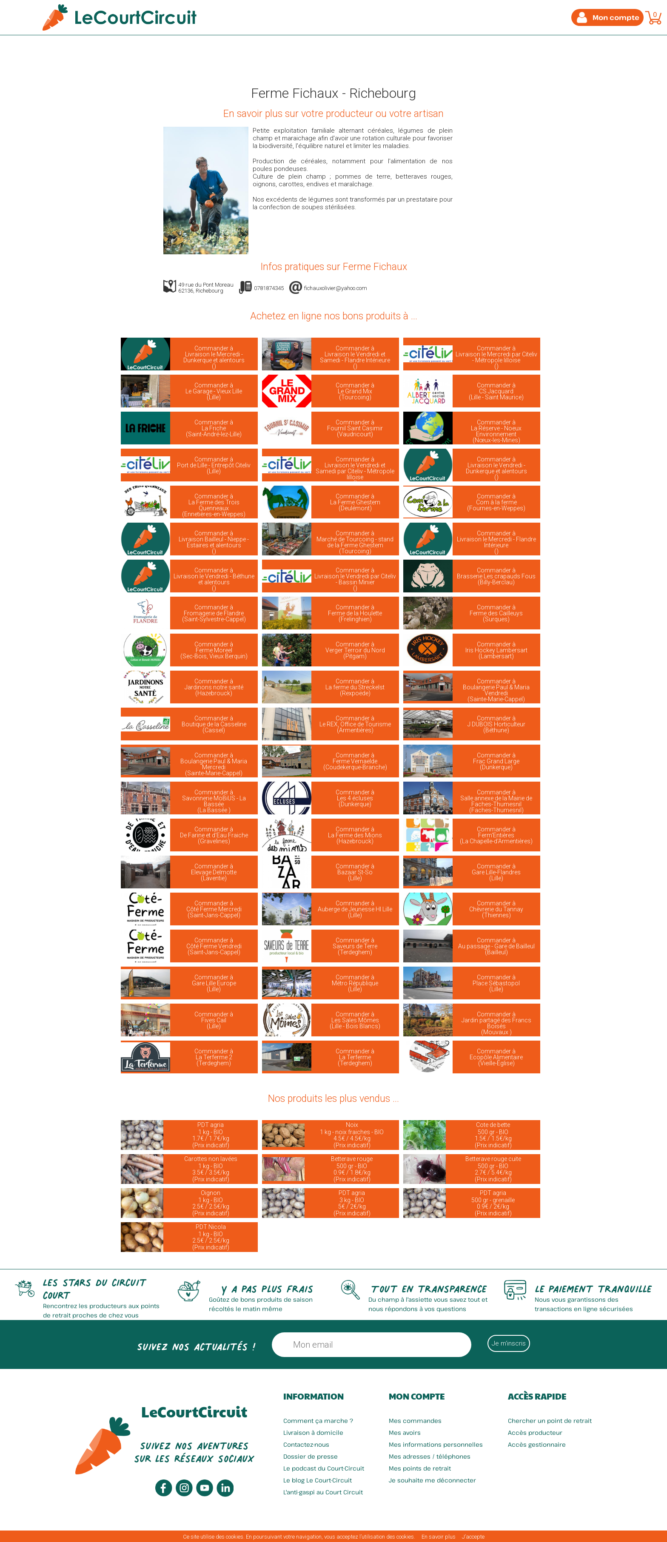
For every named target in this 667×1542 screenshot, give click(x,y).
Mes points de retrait (420, 1468)
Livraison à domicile (313, 1432)
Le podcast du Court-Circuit (323, 1468)
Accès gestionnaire (537, 1444)
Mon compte (417, 1396)
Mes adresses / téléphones (429, 1456)
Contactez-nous (306, 1444)
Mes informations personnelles (436, 1444)
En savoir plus (439, 1536)
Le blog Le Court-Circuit (317, 1480)
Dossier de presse (310, 1456)
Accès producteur (535, 1432)
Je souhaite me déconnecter (432, 1480)
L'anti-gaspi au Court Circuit (323, 1492)
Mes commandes (415, 1421)
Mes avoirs (405, 1432)
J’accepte (473, 1536)
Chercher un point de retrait (550, 1421)
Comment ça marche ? (318, 1421)
